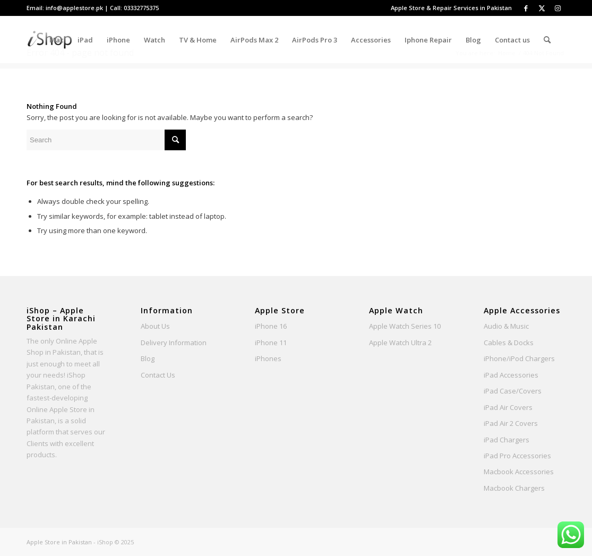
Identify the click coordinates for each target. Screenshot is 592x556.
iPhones (268, 358)
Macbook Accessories (519, 471)
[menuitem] (448, 8)
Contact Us (158, 375)
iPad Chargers (506, 439)
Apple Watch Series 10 (405, 326)
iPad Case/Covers (513, 391)
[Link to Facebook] (526, 8)
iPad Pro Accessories (517, 455)
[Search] (547, 39)
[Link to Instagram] (557, 8)
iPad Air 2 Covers (511, 423)
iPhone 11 (271, 342)
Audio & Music (506, 326)
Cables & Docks (509, 342)
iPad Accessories (511, 375)
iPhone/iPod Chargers (519, 358)
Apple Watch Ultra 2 (400, 342)
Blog (148, 358)
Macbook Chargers (514, 488)
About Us (155, 326)
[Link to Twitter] (542, 8)
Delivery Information (174, 342)
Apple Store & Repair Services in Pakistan (451, 8)
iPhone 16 (271, 326)
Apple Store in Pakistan (59, 542)
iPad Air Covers (508, 407)
